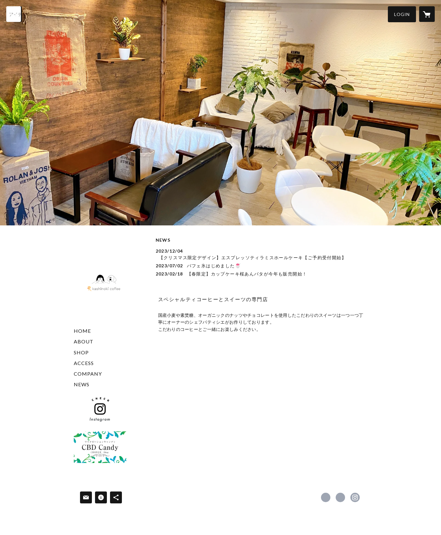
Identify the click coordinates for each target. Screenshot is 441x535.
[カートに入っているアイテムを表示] (427, 14)
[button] (402, 14)
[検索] (14, 14)
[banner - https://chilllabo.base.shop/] (100, 447)
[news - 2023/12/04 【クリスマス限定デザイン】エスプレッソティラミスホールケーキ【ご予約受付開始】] (262, 254)
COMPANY (88, 374)
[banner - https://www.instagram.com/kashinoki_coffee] (100, 409)
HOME (82, 331)
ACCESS (84, 363)
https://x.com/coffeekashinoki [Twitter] (340, 497)
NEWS (81, 384)
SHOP (81, 352)
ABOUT (83, 341)
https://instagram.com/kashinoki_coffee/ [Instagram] (355, 497)
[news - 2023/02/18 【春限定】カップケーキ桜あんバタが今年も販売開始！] (262, 273)
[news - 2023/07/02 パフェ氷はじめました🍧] (262, 265)
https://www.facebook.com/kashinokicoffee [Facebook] (325, 497)
